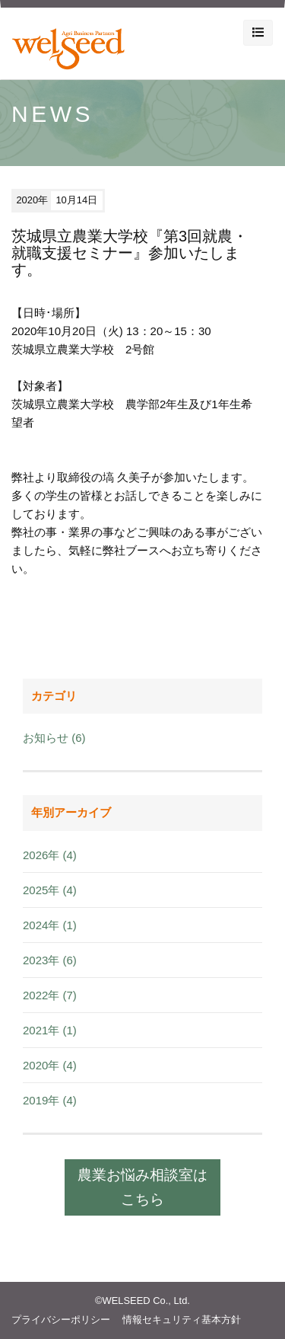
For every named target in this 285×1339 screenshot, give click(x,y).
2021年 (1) (50, 1030)
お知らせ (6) (54, 737)
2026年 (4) (50, 854)
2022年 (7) (50, 995)
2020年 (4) (50, 1065)
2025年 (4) (50, 890)
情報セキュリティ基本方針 (181, 1319)
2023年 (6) (50, 960)
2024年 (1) (50, 925)
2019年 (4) (50, 1100)
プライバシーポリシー (60, 1319)
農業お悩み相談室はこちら (142, 1187)
